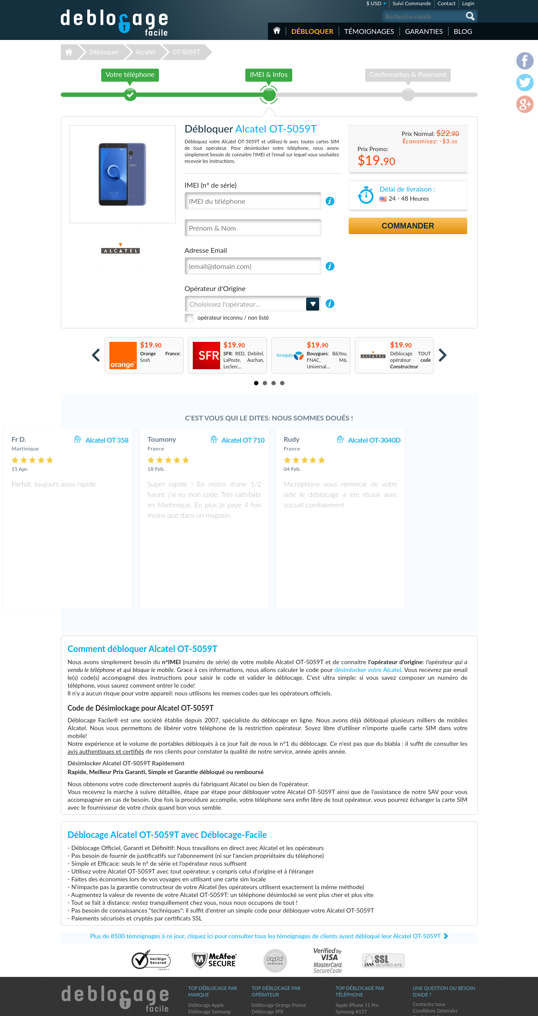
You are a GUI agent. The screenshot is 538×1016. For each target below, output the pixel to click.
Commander (408, 226)
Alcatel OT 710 (308, 440)
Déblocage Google (207, 972)
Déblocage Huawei (208, 966)
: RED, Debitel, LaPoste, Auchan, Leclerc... (244, 360)
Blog (463, 31)
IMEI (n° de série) (211, 185)
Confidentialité (428, 939)
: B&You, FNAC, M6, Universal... (327, 360)
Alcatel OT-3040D (439, 440)
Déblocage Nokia (206, 953)
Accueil (277, 30)
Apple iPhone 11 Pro (357, 927)
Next (443, 355)
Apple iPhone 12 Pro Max (362, 959)
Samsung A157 (351, 933)
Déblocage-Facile (114, 23)
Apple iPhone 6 (352, 946)
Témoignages (369, 31)
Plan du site (425, 945)
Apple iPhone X (352, 966)
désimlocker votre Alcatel (367, 591)
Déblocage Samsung (209, 933)
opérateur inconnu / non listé (233, 317)
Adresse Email (206, 250)
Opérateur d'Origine (215, 288)
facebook (436, 1005)
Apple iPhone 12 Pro (357, 953)
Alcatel (145, 52)
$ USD (374, 3)
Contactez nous (429, 926)
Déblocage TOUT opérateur (410, 360)
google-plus (471, 1005)
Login (468, 3)
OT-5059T (186, 52)
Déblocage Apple (206, 927)
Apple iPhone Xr (353, 940)
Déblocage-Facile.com (115, 920)
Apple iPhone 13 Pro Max (362, 972)
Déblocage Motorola (209, 946)
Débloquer (312, 31)
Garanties (424, 31)
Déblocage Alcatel (207, 959)
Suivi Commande (412, 3)
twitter (453, 1005)
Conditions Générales (435, 932)
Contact (447, 3)
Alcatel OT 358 (171, 440)
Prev (96, 355)
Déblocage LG (203, 940)
